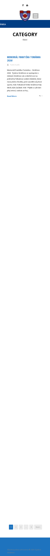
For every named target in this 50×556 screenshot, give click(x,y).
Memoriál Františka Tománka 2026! (24, 58)
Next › (38, 527)
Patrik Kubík (15, 65)
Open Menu (35, 15)
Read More (12, 96)
